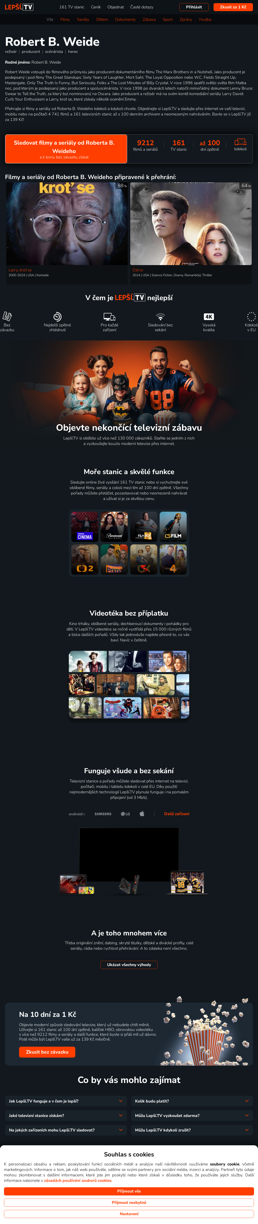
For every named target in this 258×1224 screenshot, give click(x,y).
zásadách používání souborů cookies (77, 1180)
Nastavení (129, 1214)
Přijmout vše (129, 1191)
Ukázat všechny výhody (129, 965)
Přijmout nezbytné (129, 1202)
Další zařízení (176, 814)
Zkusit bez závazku (47, 1052)
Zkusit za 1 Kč (233, 7)
